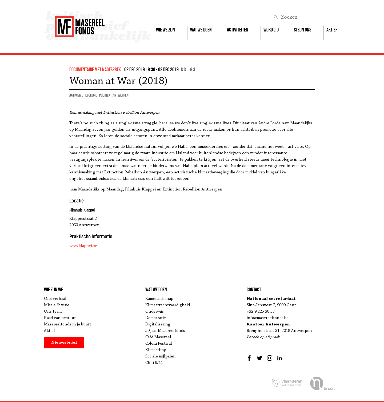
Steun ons (302, 30)
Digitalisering (157, 324)
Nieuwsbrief (64, 342)
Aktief (331, 30)
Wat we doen (201, 30)
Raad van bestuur (60, 318)
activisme (76, 95)
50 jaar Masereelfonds (165, 331)
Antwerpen (121, 95)
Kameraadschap (159, 299)
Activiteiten (237, 30)
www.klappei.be (83, 246)
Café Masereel (158, 337)
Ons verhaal (55, 299)
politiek (104, 95)
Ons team (53, 311)
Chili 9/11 (154, 363)
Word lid (271, 30)
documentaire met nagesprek (95, 69)
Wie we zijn (165, 30)
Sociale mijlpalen (160, 356)
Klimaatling (155, 350)
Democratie (155, 318)
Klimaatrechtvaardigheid (167, 305)
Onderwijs (154, 311)
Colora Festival (158, 343)
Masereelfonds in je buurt (67, 324)
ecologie (91, 95)
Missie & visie (56, 305)
